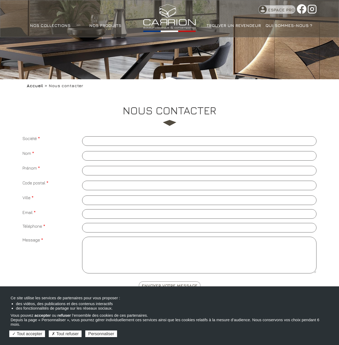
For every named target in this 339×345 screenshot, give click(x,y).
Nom (27, 153)
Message (31, 239)
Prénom (30, 168)
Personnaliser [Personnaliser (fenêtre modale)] (101, 334)
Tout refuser (65, 334)
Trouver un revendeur (234, 25)
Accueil (35, 85)
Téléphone (32, 226)
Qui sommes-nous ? (288, 25)
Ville (26, 197)
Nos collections (50, 25)
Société (30, 138)
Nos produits (105, 25)
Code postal (34, 182)
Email (28, 212)
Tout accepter (27, 334)
